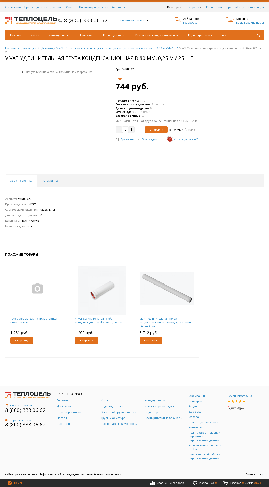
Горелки (15, 35)
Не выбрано (192, 7)
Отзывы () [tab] (50, 181)
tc (263, 474)
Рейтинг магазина (240, 396)
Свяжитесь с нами (134, 20)
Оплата (71, 7)
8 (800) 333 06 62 (86, 20)
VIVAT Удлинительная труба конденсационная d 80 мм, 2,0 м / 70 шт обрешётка (165, 322)
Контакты (118, 7)
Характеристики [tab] (21, 181)
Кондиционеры (59, 35)
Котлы (35, 35)
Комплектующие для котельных (156, 35)
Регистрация (255, 7)
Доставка (56, 7)
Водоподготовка (114, 35)
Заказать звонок (19, 405)
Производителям (35, 7)
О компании (13, 7)
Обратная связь (18, 420)
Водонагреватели (200, 35)
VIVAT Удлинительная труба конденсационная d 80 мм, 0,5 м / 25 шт (101, 320)
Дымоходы (86, 35)
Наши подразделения (94, 7)
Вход (240, 7)
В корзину (156, 129)
